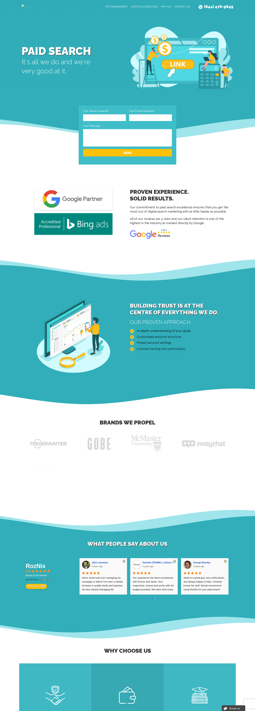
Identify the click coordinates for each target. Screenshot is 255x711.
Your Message (91, 125)
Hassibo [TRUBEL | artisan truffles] (161, 562)
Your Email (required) (141, 111)
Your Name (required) (96, 111)
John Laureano (100, 562)
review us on (36, 586)
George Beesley (201, 562)
